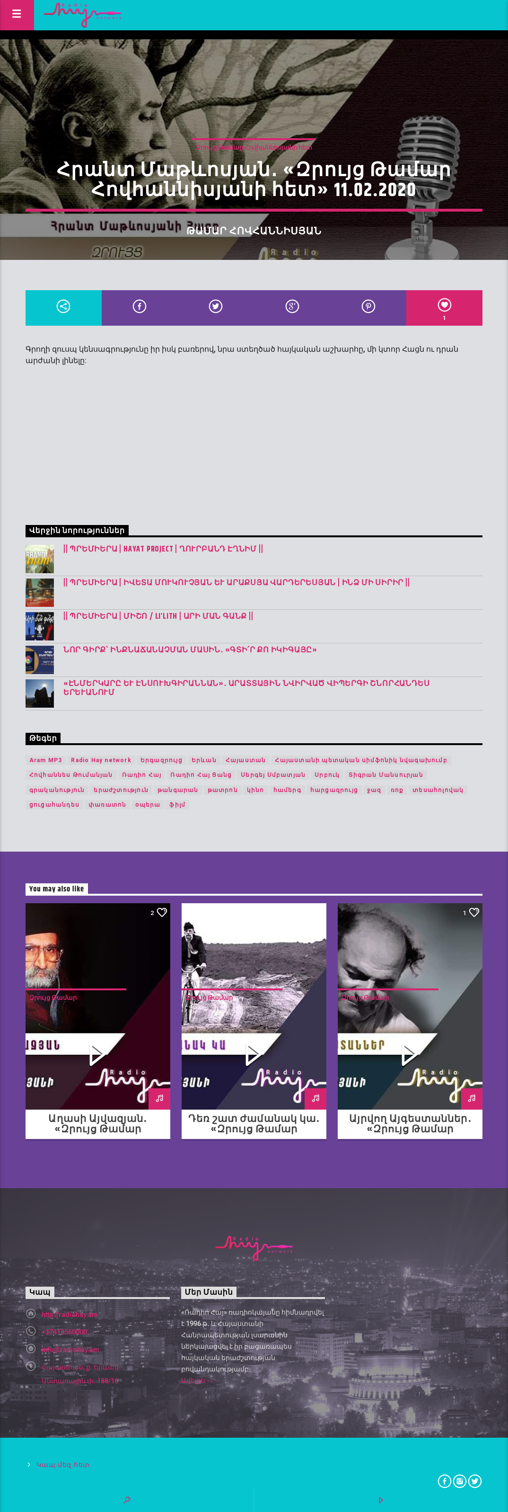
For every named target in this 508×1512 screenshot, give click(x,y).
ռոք (397, 790)
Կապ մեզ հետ (63, 1465)
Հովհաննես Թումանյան (71, 775)
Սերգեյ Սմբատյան (273, 775)
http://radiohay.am (70, 1314)
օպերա (147, 804)
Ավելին (197, 1381)
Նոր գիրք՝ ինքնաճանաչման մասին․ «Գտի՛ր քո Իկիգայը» (190, 650)
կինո (255, 790)
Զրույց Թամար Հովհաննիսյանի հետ (254, 147)
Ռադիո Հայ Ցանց (201, 775)
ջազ (374, 790)
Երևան (204, 760)
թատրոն (223, 790)
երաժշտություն (121, 790)
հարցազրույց (334, 790)
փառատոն (107, 804)
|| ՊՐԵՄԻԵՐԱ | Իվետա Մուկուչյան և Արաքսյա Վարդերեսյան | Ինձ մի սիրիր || (236, 582)
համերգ (287, 790)
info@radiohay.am (70, 1349)
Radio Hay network (101, 760)
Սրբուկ (327, 775)
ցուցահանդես (54, 804)
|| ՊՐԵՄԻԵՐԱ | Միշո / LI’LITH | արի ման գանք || (158, 616)
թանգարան (178, 790)
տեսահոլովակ (438, 790)
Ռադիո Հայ (142, 775)
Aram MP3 (45, 760)
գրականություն (57, 790)
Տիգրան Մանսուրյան (386, 775)
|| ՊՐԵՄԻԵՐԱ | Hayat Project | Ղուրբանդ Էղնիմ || (163, 549)
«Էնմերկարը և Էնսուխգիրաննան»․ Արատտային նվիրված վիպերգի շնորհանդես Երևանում (246, 688)
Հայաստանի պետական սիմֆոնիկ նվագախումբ (361, 760)
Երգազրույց (161, 760)
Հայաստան (246, 760)
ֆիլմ (177, 804)
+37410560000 (64, 1332)
